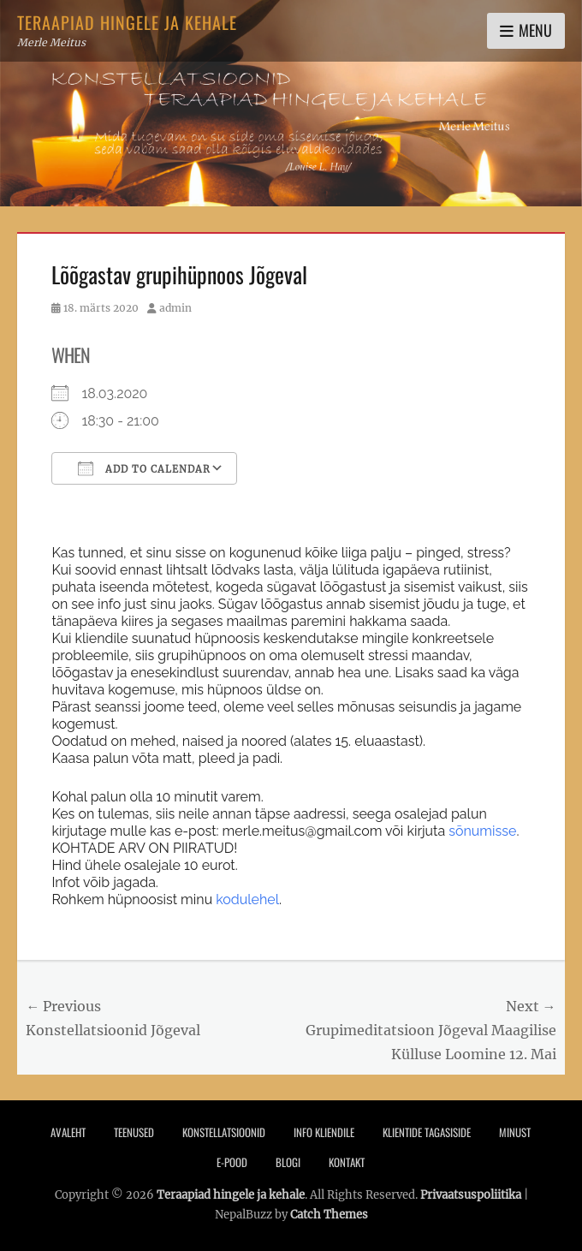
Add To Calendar (144, 468)
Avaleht (68, 1132)
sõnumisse (482, 831)
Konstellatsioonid (223, 1132)
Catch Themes (329, 1214)
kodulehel (247, 899)
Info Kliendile (324, 1132)
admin (175, 307)
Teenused (134, 1132)
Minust (515, 1132)
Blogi (288, 1162)
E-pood (232, 1162)
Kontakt (347, 1162)
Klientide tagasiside (427, 1132)
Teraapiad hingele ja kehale (127, 22)
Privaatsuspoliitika (470, 1195)
